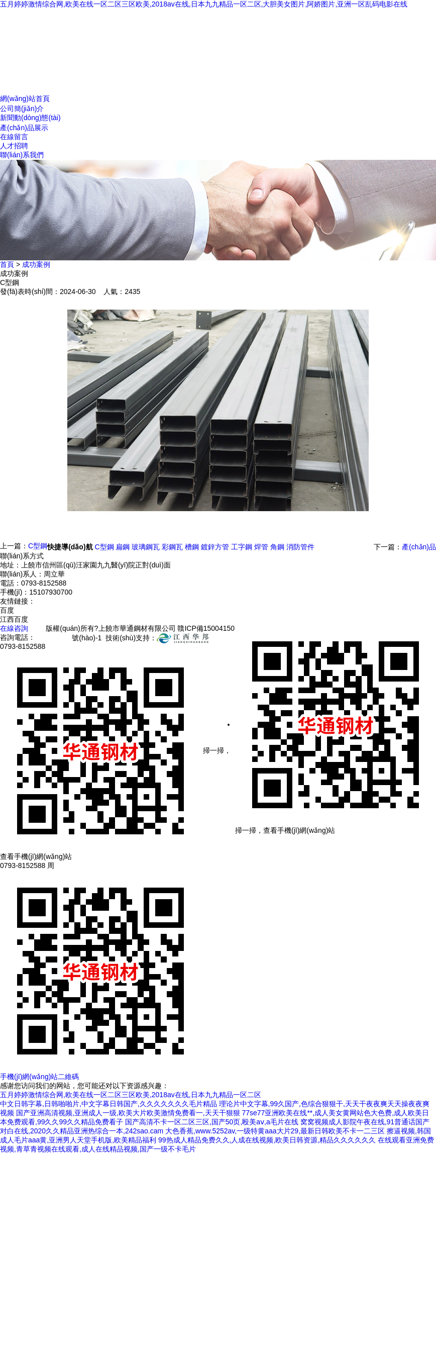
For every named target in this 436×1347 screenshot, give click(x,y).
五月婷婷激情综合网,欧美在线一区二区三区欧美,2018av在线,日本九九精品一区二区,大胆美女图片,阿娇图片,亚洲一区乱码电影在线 (203, 4)
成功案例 (36, 264)
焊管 (261, 547)
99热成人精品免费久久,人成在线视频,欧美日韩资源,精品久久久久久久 (267, 1140)
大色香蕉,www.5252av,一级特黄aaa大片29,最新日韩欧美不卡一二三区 (275, 1131)
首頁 (7, 264)
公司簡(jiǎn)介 (22, 109)
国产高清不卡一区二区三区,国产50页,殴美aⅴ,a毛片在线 (211, 1122)
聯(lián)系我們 (22, 155)
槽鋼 (192, 547)
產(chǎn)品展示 (24, 128)
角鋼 (277, 547)
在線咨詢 (14, 628)
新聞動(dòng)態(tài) (30, 118)
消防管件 (300, 547)
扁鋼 (123, 547)
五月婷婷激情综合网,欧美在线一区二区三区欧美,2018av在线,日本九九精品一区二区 (130, 1095)
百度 (7, 610)
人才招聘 (14, 146)
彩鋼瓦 (172, 547)
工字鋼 (241, 547)
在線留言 (14, 137)
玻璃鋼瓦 (146, 547)
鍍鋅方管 (215, 547)
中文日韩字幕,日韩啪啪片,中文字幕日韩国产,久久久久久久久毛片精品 (108, 1104)
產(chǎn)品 (419, 547)
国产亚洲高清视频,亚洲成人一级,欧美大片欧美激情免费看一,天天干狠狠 (128, 1113)
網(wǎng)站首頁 (25, 98)
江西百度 (14, 619)
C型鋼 (37, 546)
